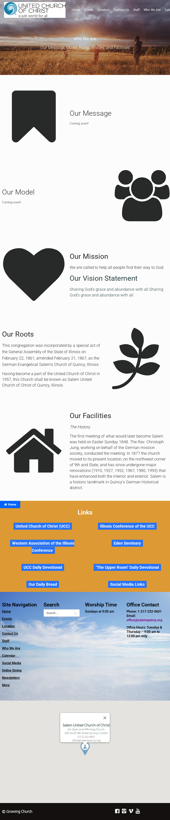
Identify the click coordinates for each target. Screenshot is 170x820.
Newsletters (11, 678)
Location (103, 10)
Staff (136, 10)
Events (88, 10)
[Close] (105, 718)
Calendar (8, 656)
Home (76, 10)
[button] (92, 759)
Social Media (11, 663)
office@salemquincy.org (144, 620)
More (6, 685)
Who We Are (152, 10)
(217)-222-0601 (86, 737)
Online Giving (12, 670)
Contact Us (121, 10)
